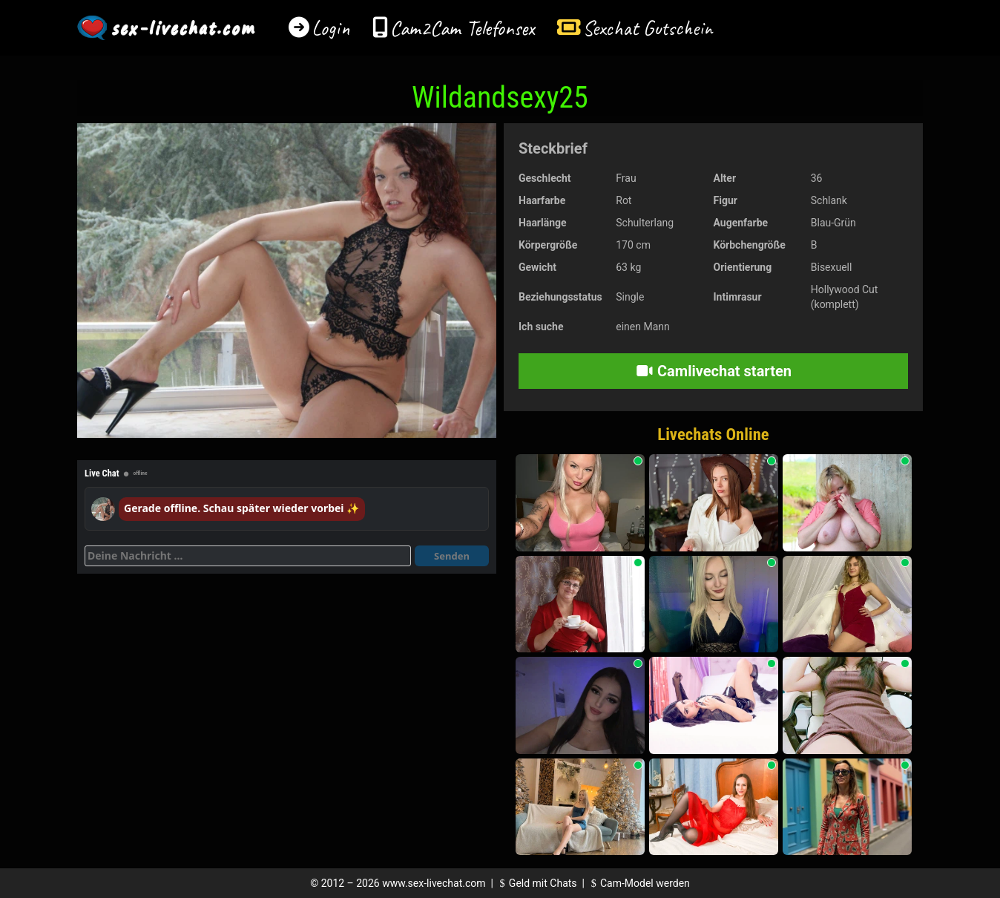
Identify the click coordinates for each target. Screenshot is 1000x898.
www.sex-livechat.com (433, 883)
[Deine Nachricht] (248, 555)
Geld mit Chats (536, 883)
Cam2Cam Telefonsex (462, 28)
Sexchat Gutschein (647, 28)
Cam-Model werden (638, 883)
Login (331, 28)
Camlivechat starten (713, 371)
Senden (452, 556)
